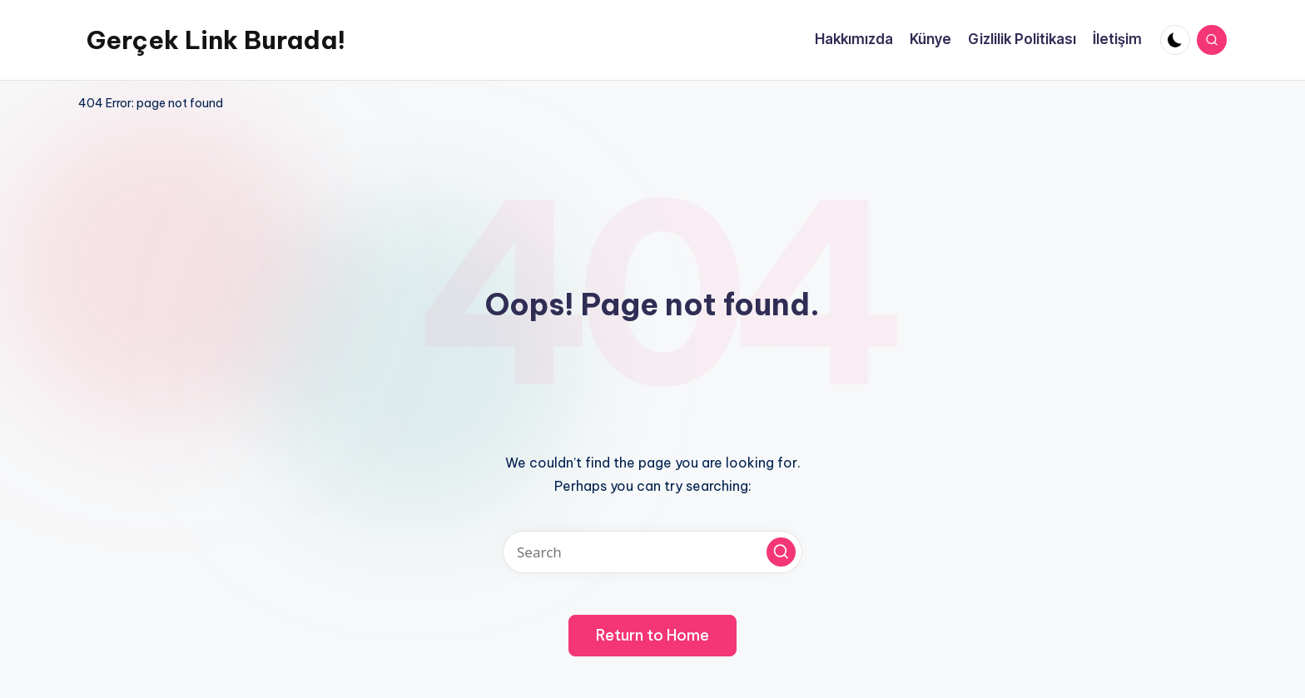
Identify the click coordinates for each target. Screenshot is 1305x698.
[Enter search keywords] (652, 552)
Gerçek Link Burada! (216, 40)
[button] (781, 552)
